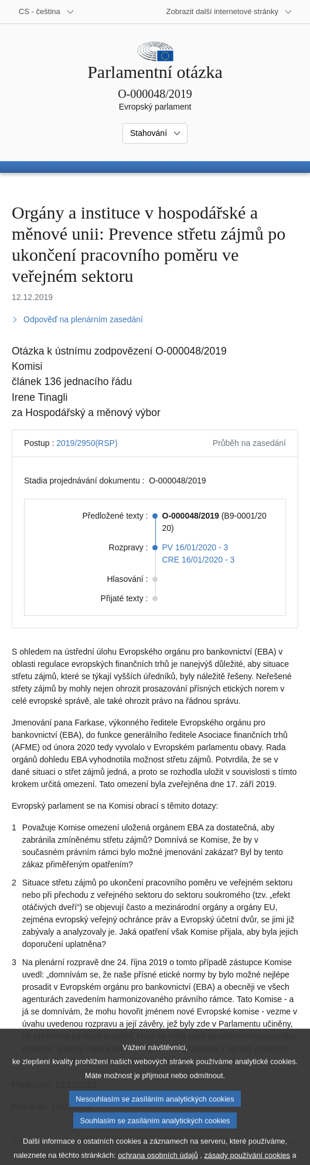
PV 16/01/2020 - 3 (195, 547)
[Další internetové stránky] (229, 11)
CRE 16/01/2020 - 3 (198, 559)
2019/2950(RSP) (86, 443)
